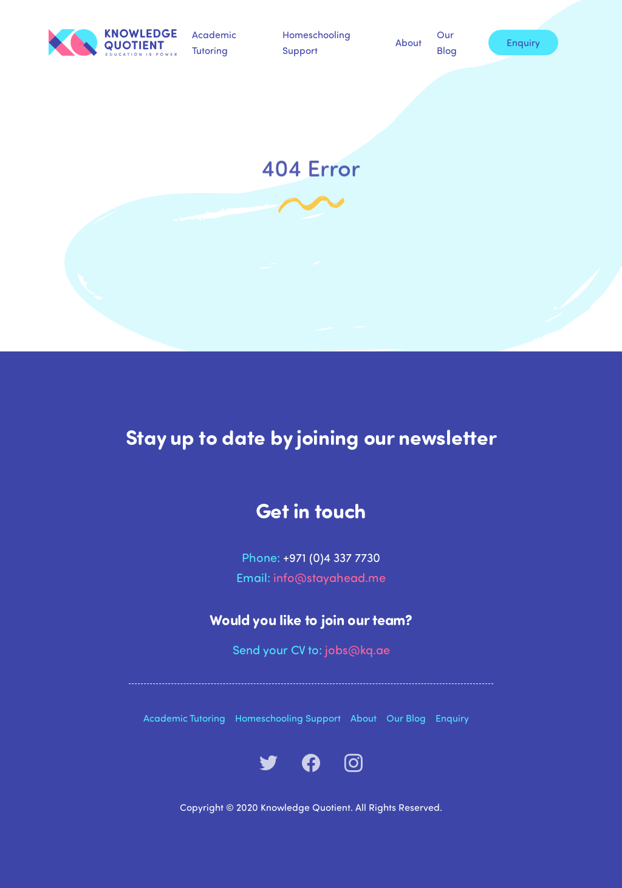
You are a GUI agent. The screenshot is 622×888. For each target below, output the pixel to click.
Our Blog (447, 42)
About (408, 42)
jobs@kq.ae (357, 649)
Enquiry (523, 42)
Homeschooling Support (316, 42)
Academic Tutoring (214, 42)
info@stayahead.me (329, 577)
